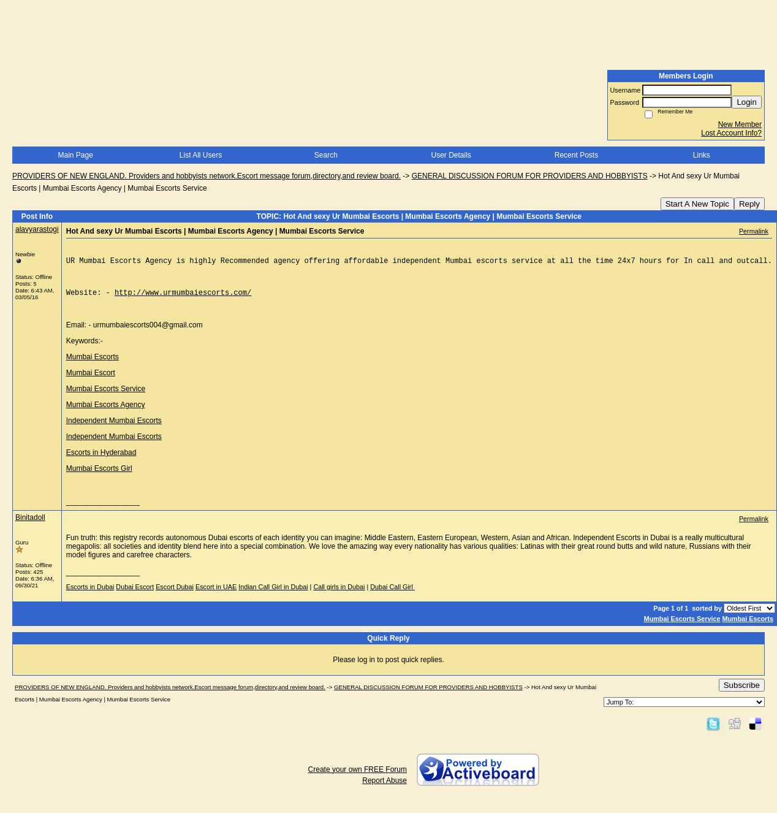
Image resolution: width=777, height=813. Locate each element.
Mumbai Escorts (92, 364)
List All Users (201, 155)
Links (701, 155)
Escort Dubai (175, 594)
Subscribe (742, 692)
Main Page (75, 155)
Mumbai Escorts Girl (99, 475)
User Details (451, 155)
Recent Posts (576, 155)
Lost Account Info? (731, 133)
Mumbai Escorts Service (105, 396)
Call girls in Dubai (339, 594)
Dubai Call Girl (392, 594)
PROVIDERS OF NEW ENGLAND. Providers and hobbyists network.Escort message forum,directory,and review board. (206, 176)
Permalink (753, 231)
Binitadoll (30, 525)
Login (747, 102)
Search (326, 155)
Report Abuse (384, 788)
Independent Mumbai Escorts (114, 428)
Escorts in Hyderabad (101, 460)
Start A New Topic (697, 203)
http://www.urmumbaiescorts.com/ (183, 297)
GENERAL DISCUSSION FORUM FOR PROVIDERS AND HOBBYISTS (530, 176)
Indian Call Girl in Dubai (273, 594)
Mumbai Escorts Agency (105, 412)
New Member (740, 124)
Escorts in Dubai (90, 594)
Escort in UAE (216, 594)
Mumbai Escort (90, 380)
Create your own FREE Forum (357, 777)
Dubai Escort (135, 594)
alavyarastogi (37, 229)
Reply (749, 203)
